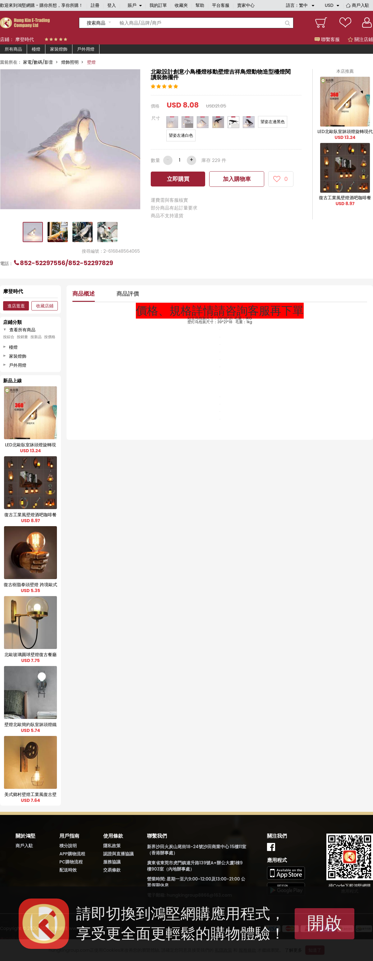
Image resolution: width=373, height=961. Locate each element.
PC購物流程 (71, 862)
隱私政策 (112, 846)
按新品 (36, 337)
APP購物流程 (72, 854)
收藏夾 (181, 5)
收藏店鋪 (44, 306)
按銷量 (22, 337)
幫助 (200, 5)
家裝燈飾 (58, 49)
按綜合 (8, 337)
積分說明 (68, 846)
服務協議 (112, 862)
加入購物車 (237, 179)
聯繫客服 (327, 39)
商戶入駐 (360, 5)
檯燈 (36, 49)
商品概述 (83, 293)
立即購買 (178, 179)
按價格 (49, 337)
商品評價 (128, 293)
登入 (111, 5)
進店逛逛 (16, 306)
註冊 (95, 5)
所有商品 (13, 49)
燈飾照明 (70, 62)
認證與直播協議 (118, 854)
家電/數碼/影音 (38, 62)
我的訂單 (158, 5)
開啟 (324, 923)
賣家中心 (246, 5)
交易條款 (112, 870)
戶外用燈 (85, 49)
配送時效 (68, 870)
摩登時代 (24, 39)
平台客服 (220, 5)
